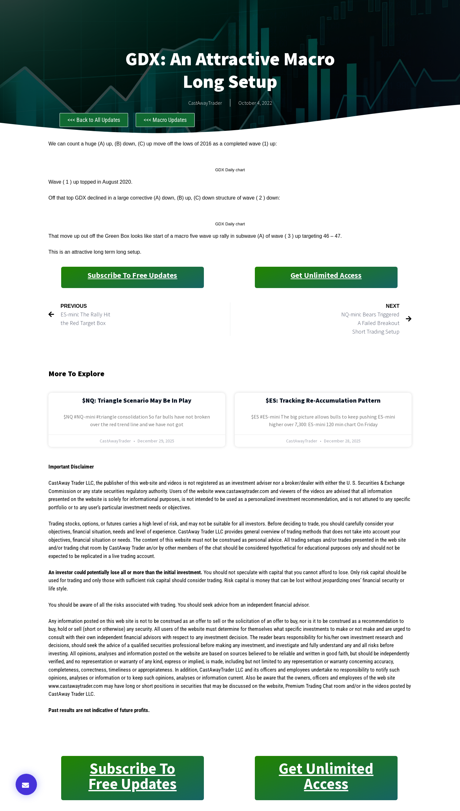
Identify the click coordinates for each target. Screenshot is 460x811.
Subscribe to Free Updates (132, 275)
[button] (26, 784)
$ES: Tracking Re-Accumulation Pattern (323, 400)
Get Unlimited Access (326, 275)
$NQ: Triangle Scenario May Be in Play (136, 400)
